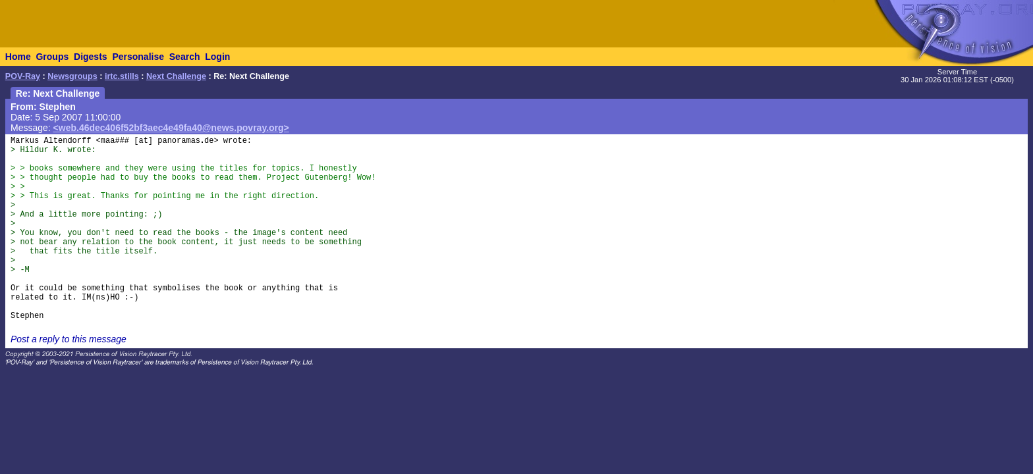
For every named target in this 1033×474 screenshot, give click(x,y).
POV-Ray (22, 76)
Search (184, 56)
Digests (90, 56)
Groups (52, 56)
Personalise (138, 56)
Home (18, 56)
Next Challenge (176, 76)
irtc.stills (122, 76)
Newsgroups (72, 76)
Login (217, 56)
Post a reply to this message (68, 339)
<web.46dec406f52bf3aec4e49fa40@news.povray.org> (171, 127)
